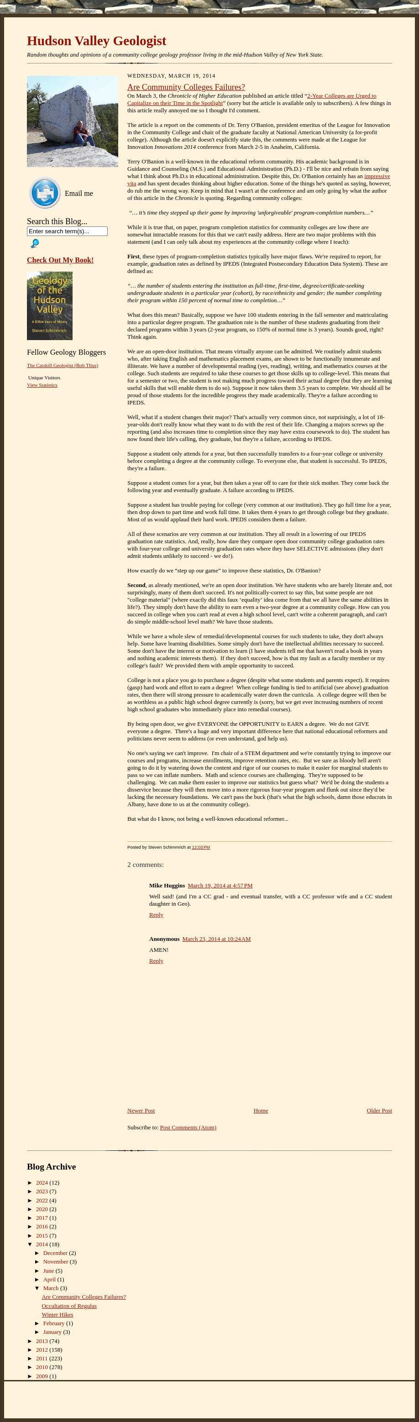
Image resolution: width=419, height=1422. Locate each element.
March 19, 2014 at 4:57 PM (220, 885)
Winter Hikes (57, 1314)
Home (261, 1110)
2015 (42, 1235)
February (54, 1323)
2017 (42, 1217)
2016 (42, 1226)
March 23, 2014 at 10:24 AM (216, 938)
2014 (42, 1244)
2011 (42, 1358)
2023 (42, 1191)
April (50, 1279)
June (49, 1270)
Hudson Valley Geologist (97, 40)
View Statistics (42, 385)
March (51, 1288)
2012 (42, 1349)
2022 (42, 1200)
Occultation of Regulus (69, 1305)
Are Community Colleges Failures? (186, 87)
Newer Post (141, 1110)
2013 (42, 1341)
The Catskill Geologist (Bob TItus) (62, 365)
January (53, 1331)
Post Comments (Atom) (188, 1127)
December (56, 1252)
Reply (156, 914)
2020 (42, 1209)
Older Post (379, 1110)
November (56, 1261)
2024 (42, 1182)
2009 (42, 1376)
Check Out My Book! (60, 260)
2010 (42, 1367)
